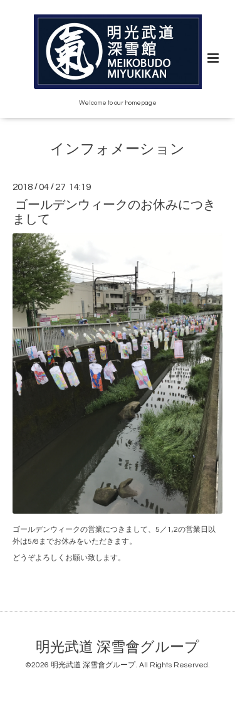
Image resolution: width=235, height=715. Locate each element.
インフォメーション (117, 149)
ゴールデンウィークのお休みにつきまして (114, 212)
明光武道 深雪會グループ (117, 647)
